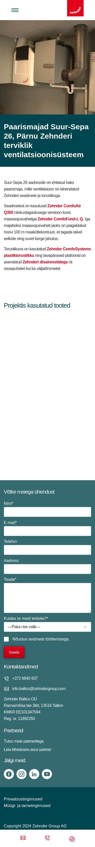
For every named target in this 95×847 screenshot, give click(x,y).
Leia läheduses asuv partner (27, 749)
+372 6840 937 (25, 678)
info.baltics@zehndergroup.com (39, 689)
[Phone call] (47, 838)
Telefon (47, 547)
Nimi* (47, 509)
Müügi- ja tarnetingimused (27, 805)
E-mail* (47, 528)
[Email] (23, 838)
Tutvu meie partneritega (24, 741)
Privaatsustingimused (23, 799)
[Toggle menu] (14, 10)
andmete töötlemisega (48, 639)
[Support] (72, 838)
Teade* (47, 595)
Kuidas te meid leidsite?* (47, 624)
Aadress (47, 566)
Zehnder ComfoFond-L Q (60, 219)
